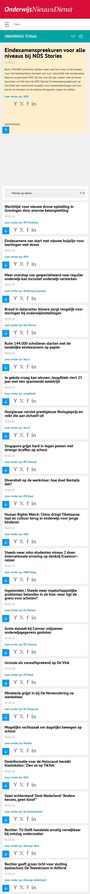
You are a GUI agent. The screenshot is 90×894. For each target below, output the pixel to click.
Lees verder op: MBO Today (20, 572)
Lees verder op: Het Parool (20, 325)
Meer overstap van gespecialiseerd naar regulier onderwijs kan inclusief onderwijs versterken (44, 276)
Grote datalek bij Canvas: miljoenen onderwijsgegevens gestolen (33, 630)
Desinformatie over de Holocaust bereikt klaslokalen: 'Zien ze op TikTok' (38, 763)
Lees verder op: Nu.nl (17, 359)
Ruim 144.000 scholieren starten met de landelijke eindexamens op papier (38, 345)
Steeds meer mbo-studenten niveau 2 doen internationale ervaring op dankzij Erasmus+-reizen (41, 556)
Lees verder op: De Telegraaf (21, 709)
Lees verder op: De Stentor (20, 610)
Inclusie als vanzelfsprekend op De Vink (37, 662)
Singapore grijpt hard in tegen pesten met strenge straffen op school (39, 447)
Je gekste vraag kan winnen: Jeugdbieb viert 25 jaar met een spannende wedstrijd (43, 379)
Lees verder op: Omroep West (22, 846)
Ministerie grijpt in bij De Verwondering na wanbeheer (39, 695)
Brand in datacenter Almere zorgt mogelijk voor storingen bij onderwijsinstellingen (44, 311)
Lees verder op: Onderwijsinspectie (25, 291)
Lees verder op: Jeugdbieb (20, 393)
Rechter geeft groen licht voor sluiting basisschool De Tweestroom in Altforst (36, 866)
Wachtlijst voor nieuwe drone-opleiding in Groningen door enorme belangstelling (39, 208)
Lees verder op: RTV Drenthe (21, 222)
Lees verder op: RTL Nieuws (21, 462)
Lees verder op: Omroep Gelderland (25, 880)
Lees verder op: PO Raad (19, 496)
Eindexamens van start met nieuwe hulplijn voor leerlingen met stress (44, 242)
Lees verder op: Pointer (18, 743)
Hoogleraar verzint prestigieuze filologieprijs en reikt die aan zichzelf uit (44, 413)
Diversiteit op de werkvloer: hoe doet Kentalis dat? (42, 482)
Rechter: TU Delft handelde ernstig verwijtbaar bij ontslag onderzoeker (43, 831)
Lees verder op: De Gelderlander (23, 811)
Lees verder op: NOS (16, 96)
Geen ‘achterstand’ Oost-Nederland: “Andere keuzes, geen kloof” (40, 797)
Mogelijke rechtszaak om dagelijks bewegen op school (43, 729)
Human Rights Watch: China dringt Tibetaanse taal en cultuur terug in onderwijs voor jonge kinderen (42, 518)
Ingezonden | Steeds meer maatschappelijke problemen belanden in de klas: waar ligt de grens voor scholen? (41, 594)
